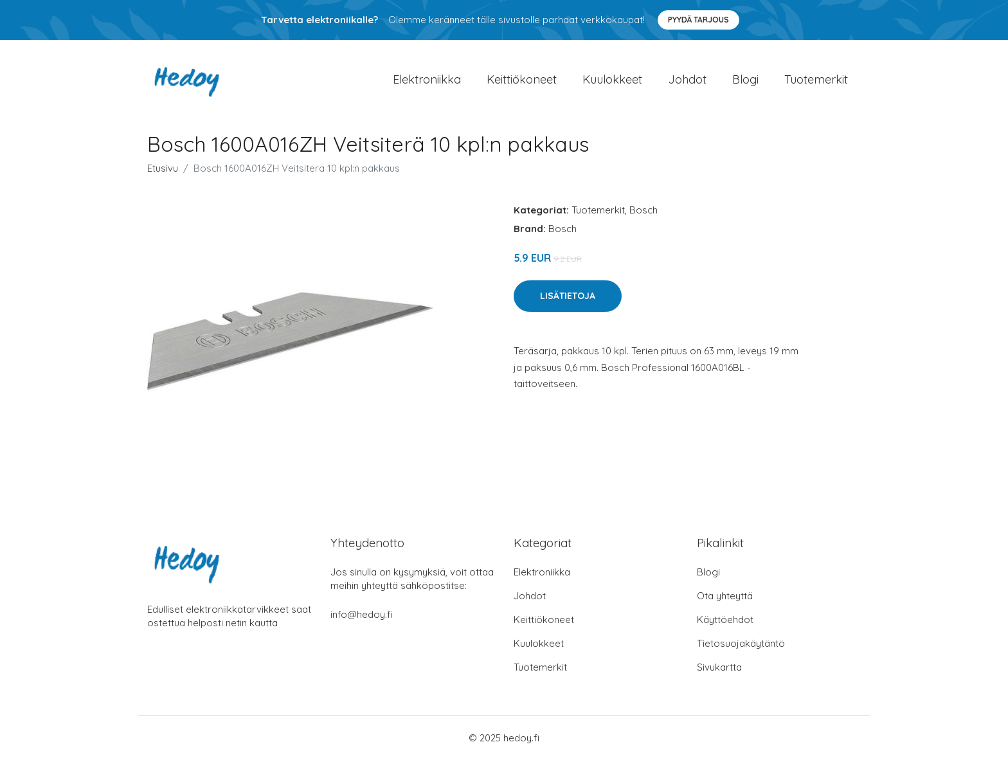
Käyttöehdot (725, 619)
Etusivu (162, 168)
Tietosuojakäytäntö (741, 643)
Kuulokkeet (612, 79)
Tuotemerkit (816, 79)
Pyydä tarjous (698, 19)
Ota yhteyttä (725, 596)
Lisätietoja (567, 296)
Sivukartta (719, 667)
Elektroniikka (427, 79)
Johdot (687, 79)
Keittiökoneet (522, 79)
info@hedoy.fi (361, 614)
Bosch (643, 210)
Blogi (745, 79)
